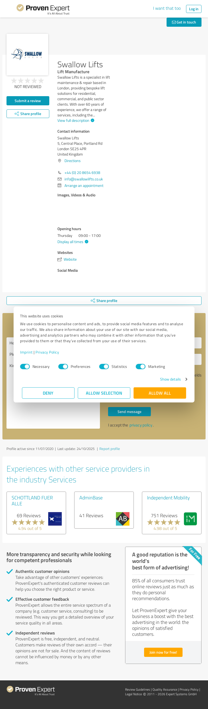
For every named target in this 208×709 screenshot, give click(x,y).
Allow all (160, 393)
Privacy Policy (49, 352)
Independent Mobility (168, 497)
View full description (75, 120)
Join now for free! (163, 652)
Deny (48, 393)
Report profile (109, 448)
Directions (72, 160)
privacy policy (140, 425)
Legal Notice (133, 694)
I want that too (167, 8)
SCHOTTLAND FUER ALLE (32, 500)
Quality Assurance (164, 689)
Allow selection (104, 393)
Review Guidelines (137, 689)
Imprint (28, 352)
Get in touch (184, 22)
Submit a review (28, 100)
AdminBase (91, 497)
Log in (194, 8)
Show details (168, 379)
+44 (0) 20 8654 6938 (82, 172)
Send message (129, 411)
